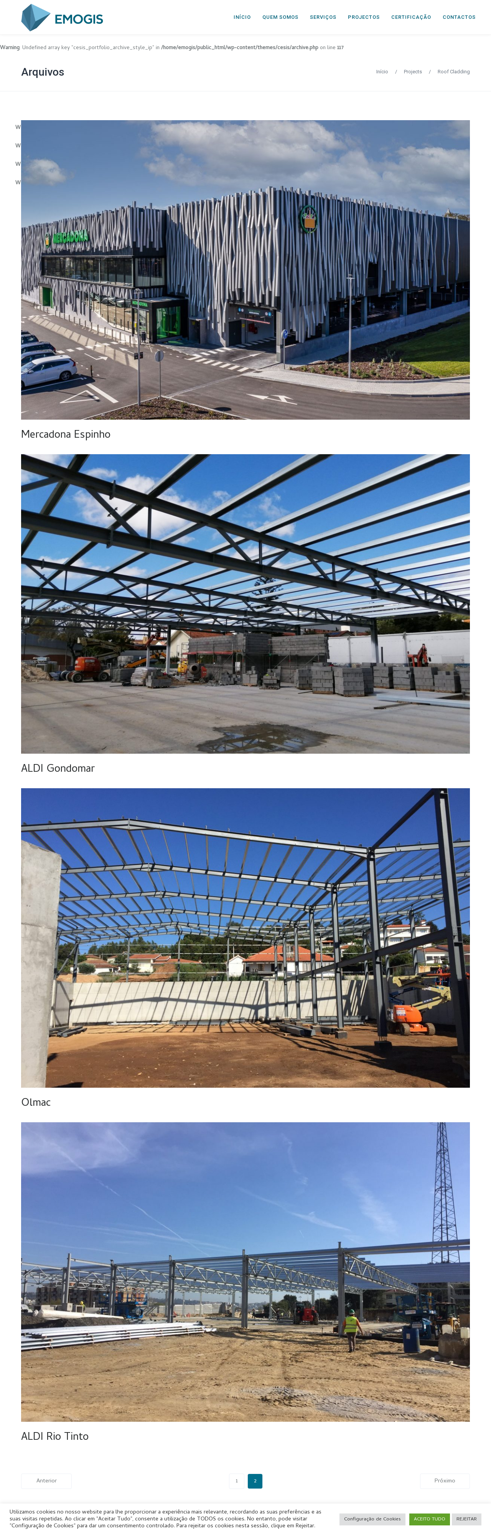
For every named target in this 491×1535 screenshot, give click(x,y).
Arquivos (42, 72)
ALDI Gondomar (58, 770)
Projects (413, 71)
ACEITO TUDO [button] (429, 1519)
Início (382, 71)
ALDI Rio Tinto (55, 1438)
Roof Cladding (454, 71)
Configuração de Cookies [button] (372, 1519)
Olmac (36, 1104)
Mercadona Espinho (65, 436)
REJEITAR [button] (466, 1519)
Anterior (46, 1481)
